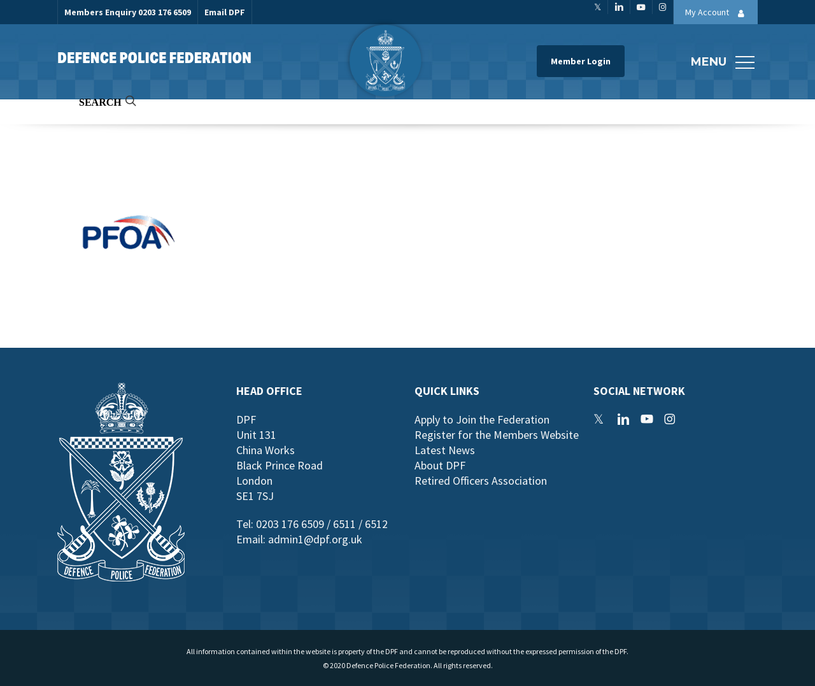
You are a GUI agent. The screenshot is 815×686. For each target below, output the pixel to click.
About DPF (440, 465)
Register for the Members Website (497, 434)
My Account (718, 13)
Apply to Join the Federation (482, 419)
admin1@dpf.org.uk (315, 539)
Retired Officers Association (481, 480)
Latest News (445, 450)
